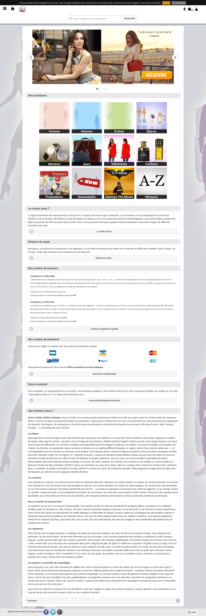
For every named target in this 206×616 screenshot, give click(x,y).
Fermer (166, 3)
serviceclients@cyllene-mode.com (104, 400)
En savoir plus (179, 3)
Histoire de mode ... (104, 258)
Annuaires (44, 601)
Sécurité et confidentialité (104, 374)
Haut (194, 612)
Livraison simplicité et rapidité (104, 329)
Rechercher (129, 18)
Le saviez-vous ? (104, 231)
